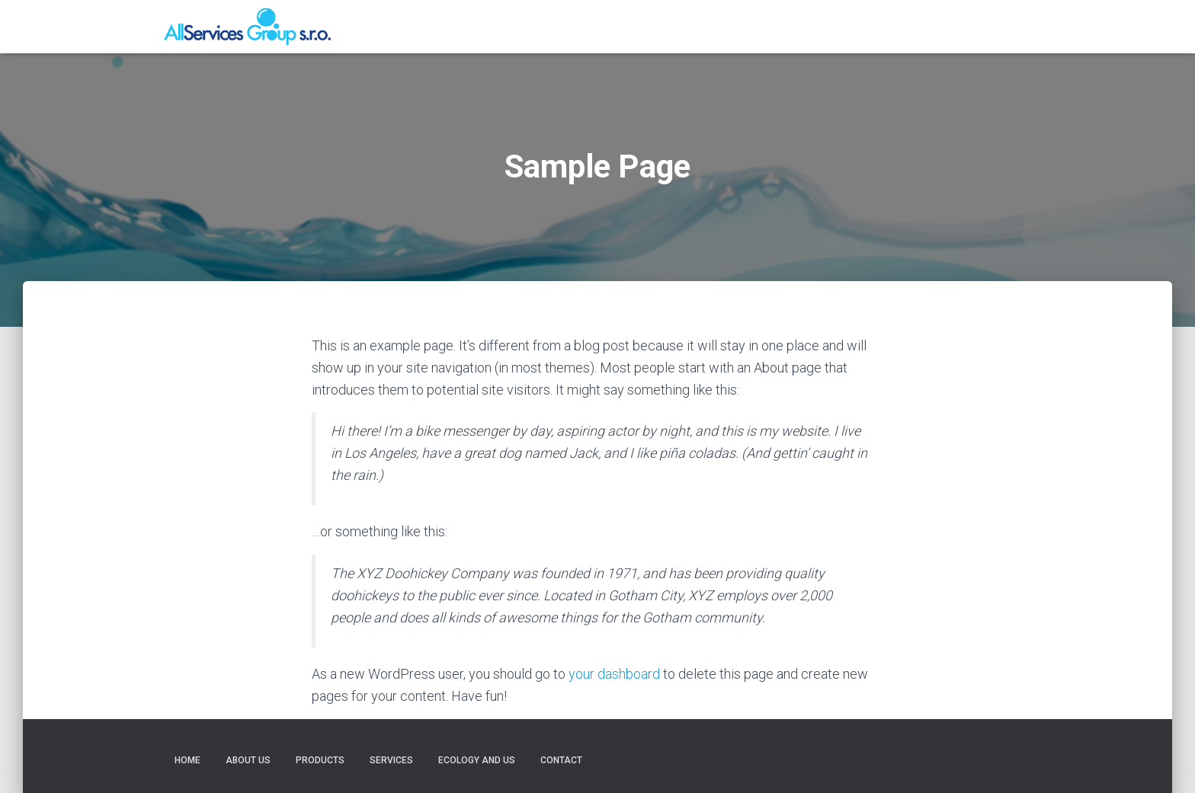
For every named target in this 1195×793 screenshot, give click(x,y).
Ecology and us (918, 26)
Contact (999, 26)
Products (769, 26)
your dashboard (614, 674)
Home (642, 26)
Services (836, 26)
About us (700, 26)
